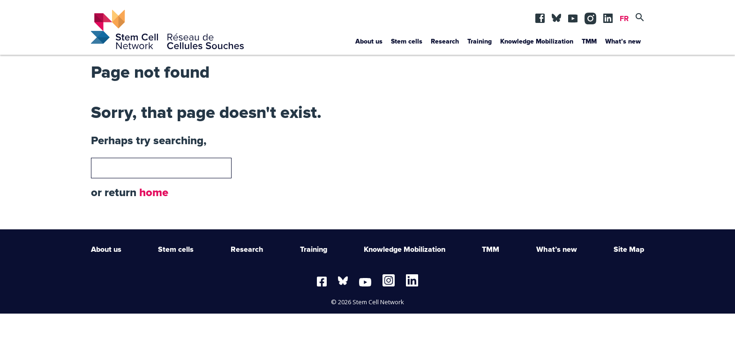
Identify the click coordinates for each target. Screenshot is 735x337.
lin (608, 16)
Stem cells (406, 41)
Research (445, 41)
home (153, 192)
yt (573, 16)
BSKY (556, 16)
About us (368, 41)
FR (624, 18)
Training (479, 41)
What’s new (623, 41)
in (589, 16)
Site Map (629, 249)
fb (540, 16)
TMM (589, 41)
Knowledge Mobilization (536, 41)
